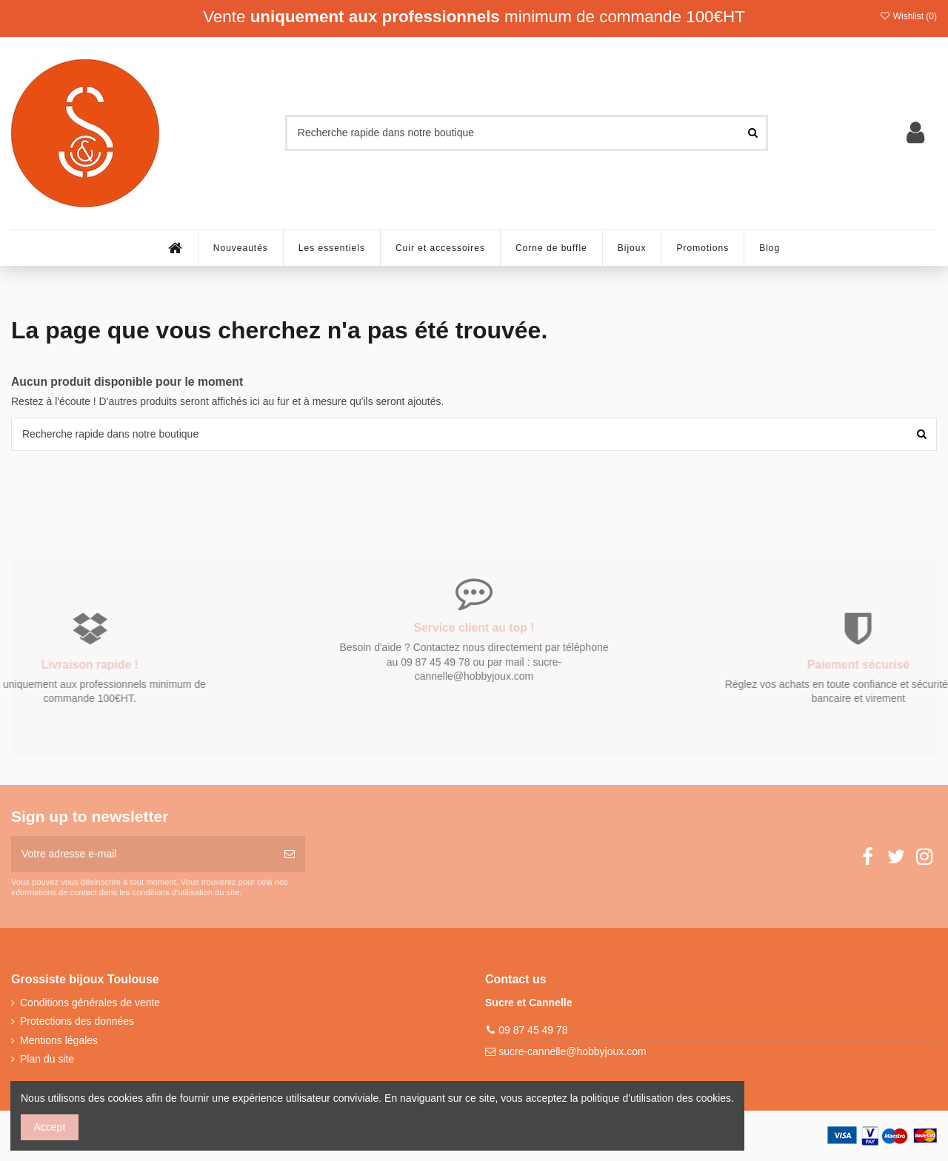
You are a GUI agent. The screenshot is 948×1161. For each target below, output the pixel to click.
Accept (50, 1127)
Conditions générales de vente (90, 1002)
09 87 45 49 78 (532, 1030)
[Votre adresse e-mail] (142, 854)
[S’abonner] (289, 854)
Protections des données (77, 1021)
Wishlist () (908, 16)
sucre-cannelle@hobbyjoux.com (572, 1051)
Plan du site (47, 1059)
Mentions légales (59, 1040)
